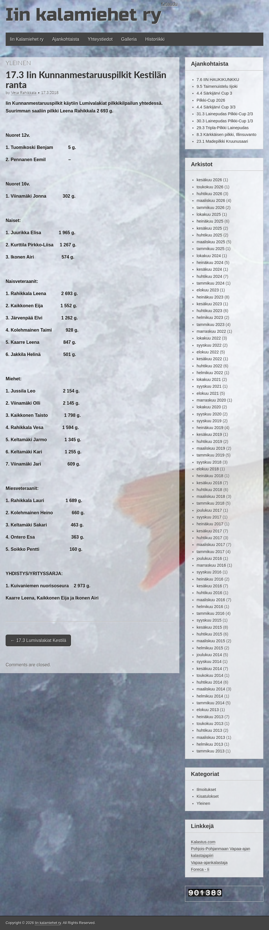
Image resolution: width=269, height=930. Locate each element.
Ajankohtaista (65, 39)
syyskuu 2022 (209, 345)
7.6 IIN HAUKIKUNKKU (218, 79)
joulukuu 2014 (209, 654)
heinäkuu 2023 (210, 297)
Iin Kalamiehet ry (27, 39)
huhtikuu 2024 (209, 276)
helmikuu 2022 (210, 372)
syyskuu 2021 (209, 386)
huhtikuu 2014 (209, 682)
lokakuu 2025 (209, 214)
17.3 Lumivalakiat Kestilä (38, 640)
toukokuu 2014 (210, 675)
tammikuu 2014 (210, 703)
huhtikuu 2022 (209, 366)
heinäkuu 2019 (210, 427)
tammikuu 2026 (210, 207)
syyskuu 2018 (209, 462)
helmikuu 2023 (210, 317)
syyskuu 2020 (209, 414)
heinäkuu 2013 (210, 716)
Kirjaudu (169, 3)
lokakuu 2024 (209, 255)
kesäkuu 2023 (209, 304)
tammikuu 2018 (210, 503)
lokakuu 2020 (209, 407)
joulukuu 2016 (209, 558)
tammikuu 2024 (210, 283)
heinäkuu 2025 (210, 221)
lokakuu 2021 (209, 379)
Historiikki (154, 39)
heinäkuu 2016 (210, 579)
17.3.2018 (50, 92)
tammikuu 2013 (210, 751)
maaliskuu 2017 (211, 544)
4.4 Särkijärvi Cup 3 (214, 93)
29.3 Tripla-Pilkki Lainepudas (223, 127)
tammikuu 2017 (210, 551)
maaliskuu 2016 (211, 600)
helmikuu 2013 (210, 744)
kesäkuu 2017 (209, 531)
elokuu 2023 (208, 290)
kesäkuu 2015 (209, 627)
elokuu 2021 (208, 393)
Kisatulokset (208, 796)
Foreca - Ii (200, 869)
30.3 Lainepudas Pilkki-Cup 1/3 (225, 121)
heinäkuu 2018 (210, 475)
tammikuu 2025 (210, 248)
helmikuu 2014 (210, 696)
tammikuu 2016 (210, 613)
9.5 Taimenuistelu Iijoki (217, 86)
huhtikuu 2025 (209, 235)
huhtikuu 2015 (209, 634)
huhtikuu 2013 (209, 730)
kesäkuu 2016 (209, 586)
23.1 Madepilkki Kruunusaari (222, 141)
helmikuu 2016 (210, 606)
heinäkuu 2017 (210, 524)
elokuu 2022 (208, 352)
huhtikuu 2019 (209, 441)
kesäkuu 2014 (209, 668)
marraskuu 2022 (211, 331)
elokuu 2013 (208, 709)
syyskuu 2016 (209, 572)
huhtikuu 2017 (209, 538)
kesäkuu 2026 (209, 180)
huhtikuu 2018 (209, 489)
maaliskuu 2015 (211, 641)
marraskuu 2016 (211, 565)
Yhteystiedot (100, 39)
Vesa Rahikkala (23, 92)
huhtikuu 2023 (209, 310)
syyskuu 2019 (209, 421)
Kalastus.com (203, 842)
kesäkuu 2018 (209, 483)
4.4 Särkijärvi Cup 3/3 (216, 107)
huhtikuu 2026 (209, 193)
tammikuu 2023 (210, 324)
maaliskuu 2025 (211, 242)
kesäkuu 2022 (209, 359)
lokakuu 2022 (209, 338)
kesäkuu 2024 (209, 269)
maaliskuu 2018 (211, 496)
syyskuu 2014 (209, 661)
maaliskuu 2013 (211, 737)
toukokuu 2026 (210, 187)
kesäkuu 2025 (209, 228)
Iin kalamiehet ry (83, 15)
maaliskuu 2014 (211, 689)
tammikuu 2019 (210, 455)
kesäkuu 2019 (209, 434)
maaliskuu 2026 (211, 200)
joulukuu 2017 (209, 510)
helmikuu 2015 (210, 648)
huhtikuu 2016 (209, 592)
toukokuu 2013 (210, 723)
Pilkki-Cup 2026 (211, 100)
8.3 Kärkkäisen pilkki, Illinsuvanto (226, 134)
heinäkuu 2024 (210, 262)
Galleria (129, 39)
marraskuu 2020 (211, 400)
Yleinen (18, 63)
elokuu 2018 (208, 469)
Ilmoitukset (206, 789)
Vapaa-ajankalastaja (209, 862)
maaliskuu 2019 (211, 448)
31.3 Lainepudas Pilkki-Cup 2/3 (225, 114)
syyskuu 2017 (209, 517)
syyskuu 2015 (209, 620)
